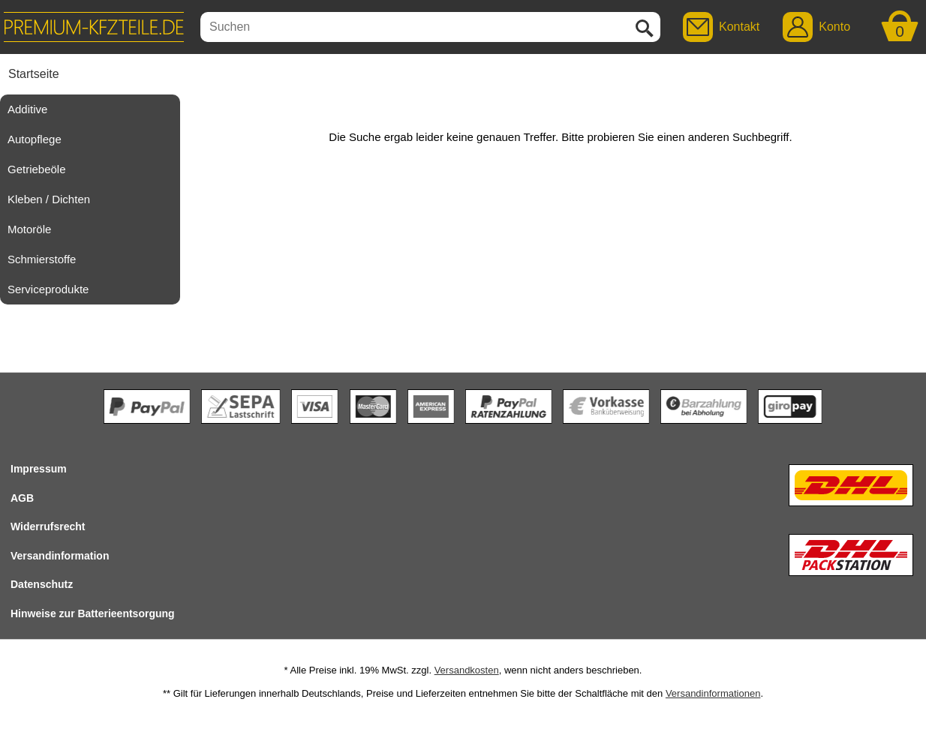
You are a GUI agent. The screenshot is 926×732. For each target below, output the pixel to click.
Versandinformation (60, 556)
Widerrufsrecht (48, 526)
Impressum (39, 469)
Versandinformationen (713, 693)
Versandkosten (466, 670)
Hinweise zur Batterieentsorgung (93, 614)
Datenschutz (42, 584)
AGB (22, 498)
